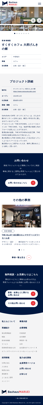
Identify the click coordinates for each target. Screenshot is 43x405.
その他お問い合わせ (16, 303)
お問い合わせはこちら (17, 183)
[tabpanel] (21, 225)
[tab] (14, 33)
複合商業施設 (6, 333)
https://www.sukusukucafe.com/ (24, 91)
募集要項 (5, 374)
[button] (5, 28)
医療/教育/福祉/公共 (9, 348)
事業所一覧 (23, 340)
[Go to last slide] (33, 20)
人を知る (5, 366)
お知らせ (23, 374)
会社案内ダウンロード (28, 348)
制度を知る (6, 370)
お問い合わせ (25, 368)
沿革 (21, 344)
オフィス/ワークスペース (10, 351)
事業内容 (23, 321)
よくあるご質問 (7, 377)
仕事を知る (6, 363)
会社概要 (22, 337)
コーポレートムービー (28, 351)
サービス (5, 344)
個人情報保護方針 (22, 398)
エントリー (6, 381)
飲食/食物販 (6, 340)
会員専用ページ (27, 363)
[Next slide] (39, 20)
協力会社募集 (25, 358)
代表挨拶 (22, 333)
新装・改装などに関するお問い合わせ (18, 294)
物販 (3, 337)
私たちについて (8, 321)
